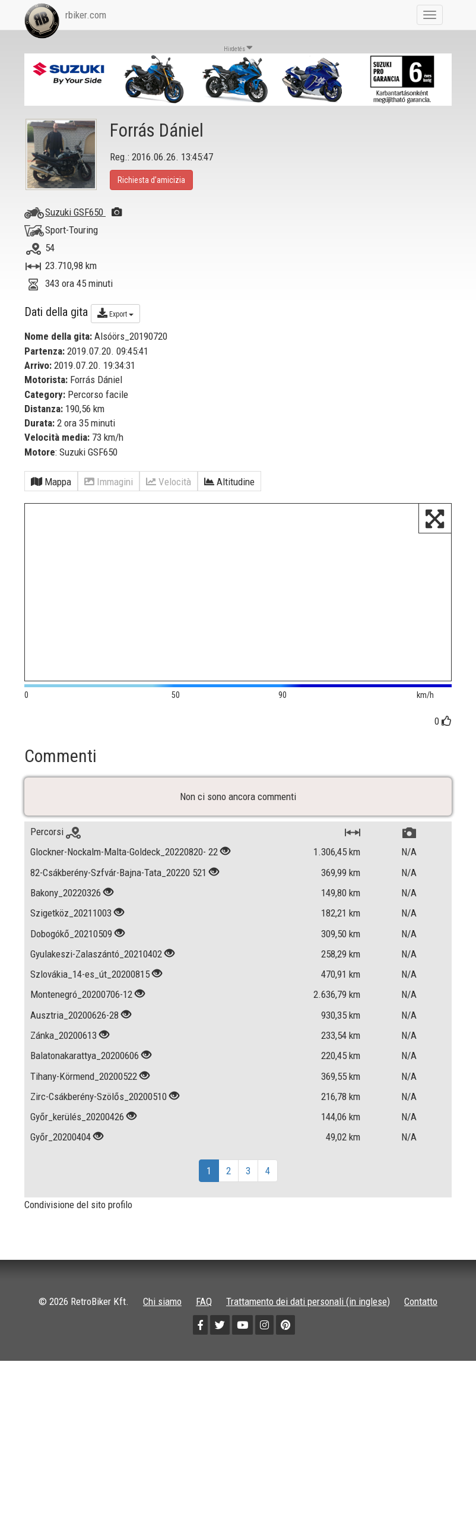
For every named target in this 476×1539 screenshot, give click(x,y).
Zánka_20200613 (63, 1093)
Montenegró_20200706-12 (81, 1052)
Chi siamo (162, 1359)
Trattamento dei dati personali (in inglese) (308, 1359)
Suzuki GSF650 (83, 212)
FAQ (204, 1359)
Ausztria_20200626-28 (74, 1073)
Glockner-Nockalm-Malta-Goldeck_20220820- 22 (124, 910)
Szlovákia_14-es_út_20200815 (90, 1032)
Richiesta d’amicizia (151, 180)
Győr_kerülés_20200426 (77, 1175)
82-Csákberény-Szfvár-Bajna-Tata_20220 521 (118, 930)
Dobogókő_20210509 (71, 991)
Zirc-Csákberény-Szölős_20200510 (98, 1154)
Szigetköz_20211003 (71, 971)
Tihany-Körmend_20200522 (83, 1134)
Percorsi (55, 890)
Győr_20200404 (60, 1195)
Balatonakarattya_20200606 (84, 1114)
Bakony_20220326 (65, 950)
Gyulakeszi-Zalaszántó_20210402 (96, 1011)
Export (115, 313)
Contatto (420, 1359)
